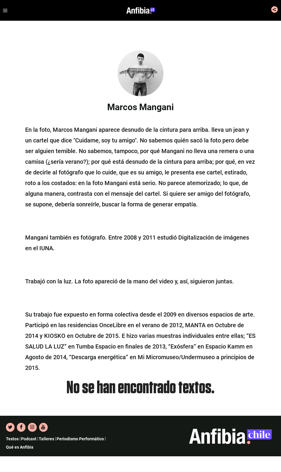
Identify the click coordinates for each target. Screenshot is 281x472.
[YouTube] (43, 427)
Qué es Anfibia (19, 447)
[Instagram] (32, 427)
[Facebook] (21, 427)
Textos (12, 438)
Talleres (46, 438)
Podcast (28, 438)
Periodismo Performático (80, 438)
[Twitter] (10, 427)
